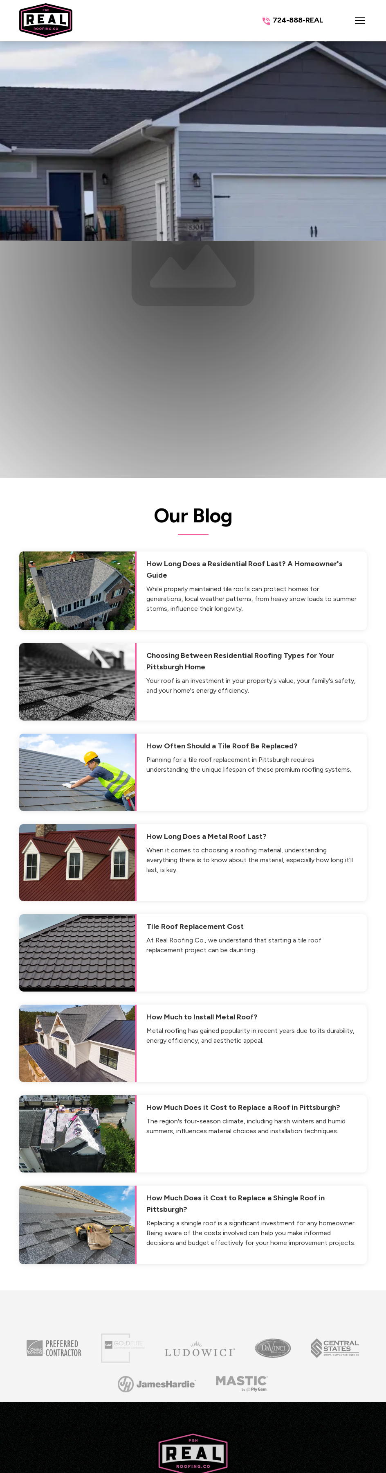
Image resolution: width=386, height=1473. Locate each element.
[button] (352, 20)
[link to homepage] (45, 20)
